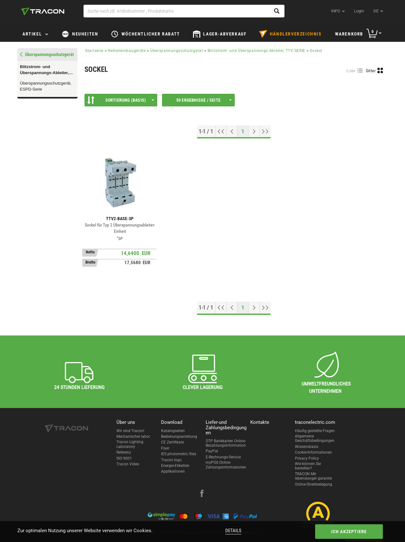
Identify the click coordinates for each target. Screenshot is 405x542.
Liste (351, 70)
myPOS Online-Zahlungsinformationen (226, 464)
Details (233, 530)
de (375, 11)
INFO (335, 11)
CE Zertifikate (172, 442)
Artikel (32, 33)
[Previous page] (232, 131)
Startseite (94, 50)
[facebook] (202, 494)
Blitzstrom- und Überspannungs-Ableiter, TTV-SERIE (44, 70)
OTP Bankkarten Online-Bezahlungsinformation (226, 443)
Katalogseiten (173, 431)
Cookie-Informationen (313, 452)
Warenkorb (349, 33)
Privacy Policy (307, 458)
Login (359, 11)
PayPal (212, 451)
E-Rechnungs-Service (223, 457)
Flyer (165, 448)
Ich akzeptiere (349, 531)
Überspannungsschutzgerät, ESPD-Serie (46, 86)
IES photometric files (178, 454)
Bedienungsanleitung (179, 436)
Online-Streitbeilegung (313, 484)
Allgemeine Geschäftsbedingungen (314, 438)
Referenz (123, 452)
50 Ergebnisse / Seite (204, 100)
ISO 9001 (124, 458)
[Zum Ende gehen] (265, 131)
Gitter (371, 70)
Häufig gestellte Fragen (315, 431)
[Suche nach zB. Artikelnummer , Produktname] (184, 11)
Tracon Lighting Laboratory (129, 444)
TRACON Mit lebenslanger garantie (313, 476)
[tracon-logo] (42, 11)
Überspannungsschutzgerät (176, 50)
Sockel (316, 50)
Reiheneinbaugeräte (127, 50)
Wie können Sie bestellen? (308, 466)
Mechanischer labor (133, 436)
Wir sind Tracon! (130, 431)
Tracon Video (127, 464)
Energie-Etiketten (175, 465)
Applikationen (173, 471)
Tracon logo (171, 460)
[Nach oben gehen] (221, 131)
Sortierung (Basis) (120, 100)
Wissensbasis (306, 446)
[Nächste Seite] (254, 131)
